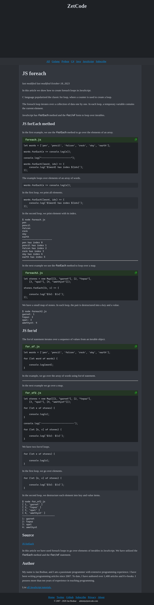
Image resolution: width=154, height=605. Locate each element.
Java (78, 61)
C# (72, 61)
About (101, 597)
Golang (56, 61)
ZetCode (77, 6)
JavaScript (88, 61)
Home (51, 597)
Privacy (92, 597)
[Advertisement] (77, 34)
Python (65, 61)
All (48, 61)
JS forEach (28, 543)
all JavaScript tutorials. (39, 587)
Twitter (60, 597)
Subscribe (101, 61)
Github (70, 597)
